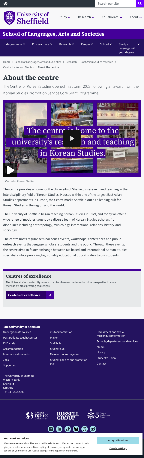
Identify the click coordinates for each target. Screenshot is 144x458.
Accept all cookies (118, 440)
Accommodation (13, 349)
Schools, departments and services (117, 341)
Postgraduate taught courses (20, 338)
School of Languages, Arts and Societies (53, 33)
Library (101, 352)
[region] (71, 445)
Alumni (101, 347)
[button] (15, 44)
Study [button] (63, 17)
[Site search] (140, 3)
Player (54, 338)
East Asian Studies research (97, 62)
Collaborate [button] (110, 17)
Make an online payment (65, 354)
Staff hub (55, 343)
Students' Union (106, 358)
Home (6, 62)
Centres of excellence (24, 295)
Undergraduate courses (17, 332)
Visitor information (61, 332)
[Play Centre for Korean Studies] (10, 170)
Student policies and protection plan (68, 362)
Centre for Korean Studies (18, 67)
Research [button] (84, 17)
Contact (101, 364)
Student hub (57, 349)
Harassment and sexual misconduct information (111, 334)
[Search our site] (115, 3)
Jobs (6, 360)
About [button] (134, 17)
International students (16, 354)
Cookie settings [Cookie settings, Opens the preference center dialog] (118, 448)
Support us (9, 366)
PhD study (9, 343)
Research (71, 62)
